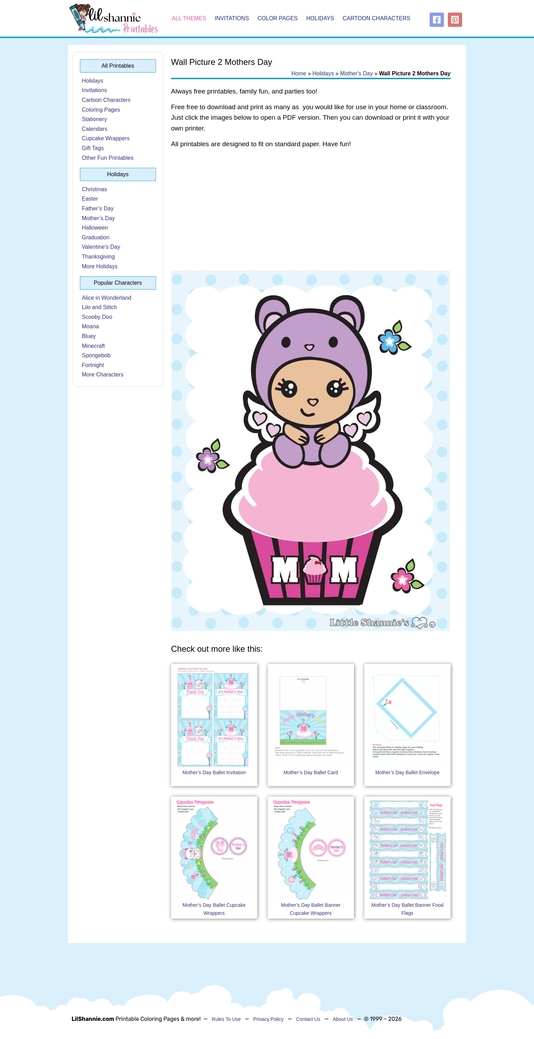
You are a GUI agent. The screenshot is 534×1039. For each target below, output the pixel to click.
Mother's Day (356, 73)
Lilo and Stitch (99, 307)
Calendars (94, 129)
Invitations (232, 18)
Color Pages (278, 18)
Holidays (320, 18)
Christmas (94, 189)
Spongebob (96, 355)
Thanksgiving (98, 257)
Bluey (89, 336)
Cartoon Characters (376, 18)
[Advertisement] (311, 210)
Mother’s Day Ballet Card (310, 772)
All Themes (189, 18)
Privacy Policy (268, 1019)
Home (298, 73)
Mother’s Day (98, 218)
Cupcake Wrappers (106, 138)
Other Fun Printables (108, 158)
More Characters (103, 375)
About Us (343, 1019)
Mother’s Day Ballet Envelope (407, 772)
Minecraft (93, 346)
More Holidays (100, 266)
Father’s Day (98, 208)
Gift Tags (93, 148)
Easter (90, 199)
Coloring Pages (101, 110)
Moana (90, 326)
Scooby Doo (97, 317)
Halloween (95, 228)
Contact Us (308, 1019)
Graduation (96, 237)
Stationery (94, 119)
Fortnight (93, 365)
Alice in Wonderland (107, 298)
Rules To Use (226, 1019)
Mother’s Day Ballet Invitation (214, 772)
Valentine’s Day (101, 247)
